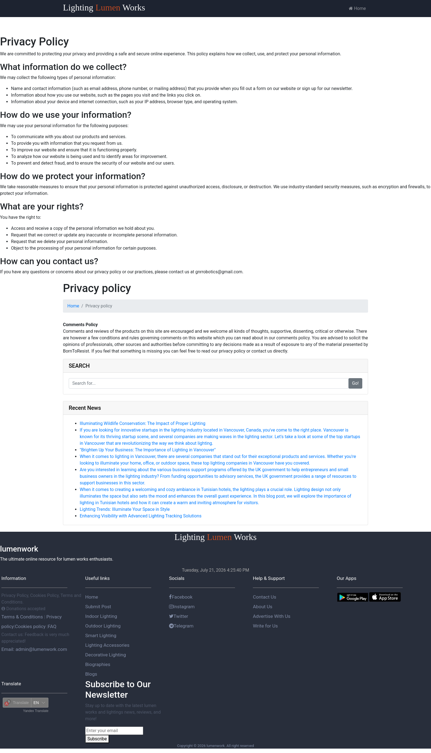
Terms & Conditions (22, 617)
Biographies (97, 664)
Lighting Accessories (107, 645)
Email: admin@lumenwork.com (34, 649)
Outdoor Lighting (103, 626)
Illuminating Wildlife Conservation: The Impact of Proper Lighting (142, 423)
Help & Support (269, 578)
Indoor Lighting (101, 616)
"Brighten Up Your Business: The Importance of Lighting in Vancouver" (148, 449)
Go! (355, 383)
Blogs (91, 674)
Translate (11, 683)
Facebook (180, 597)
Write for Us (265, 626)
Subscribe (97, 738)
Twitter (178, 616)
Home (357, 8)
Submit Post (98, 606)
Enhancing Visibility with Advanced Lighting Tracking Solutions (140, 516)
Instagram (182, 606)
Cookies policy (30, 626)
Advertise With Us (271, 616)
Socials (176, 578)
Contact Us (264, 597)
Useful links (97, 578)
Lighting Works (104, 7)
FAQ (52, 626)
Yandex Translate (36, 711)
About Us (262, 606)
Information (13, 578)
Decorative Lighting (105, 654)
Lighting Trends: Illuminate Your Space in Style (125, 509)
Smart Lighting (100, 635)
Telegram (181, 626)
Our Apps (346, 578)
